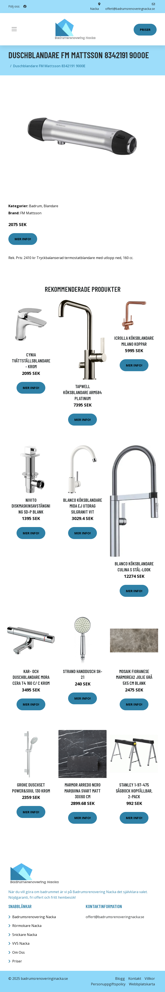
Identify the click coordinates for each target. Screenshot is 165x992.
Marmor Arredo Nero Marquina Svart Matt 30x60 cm (82, 790)
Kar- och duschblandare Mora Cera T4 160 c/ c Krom (31, 677)
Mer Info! (23, 239)
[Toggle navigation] (14, 29)
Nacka (94, 9)
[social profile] (25, 6)
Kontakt (134, 978)
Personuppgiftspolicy (108, 984)
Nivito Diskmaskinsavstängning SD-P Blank (31, 505)
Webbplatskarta (142, 984)
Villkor (150, 978)
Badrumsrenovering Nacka (34, 917)
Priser (145, 29)
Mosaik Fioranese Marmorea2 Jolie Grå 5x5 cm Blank (134, 677)
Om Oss (18, 952)
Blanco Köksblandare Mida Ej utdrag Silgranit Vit (82, 505)
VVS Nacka (20, 943)
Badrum (35, 206)
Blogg (120, 978)
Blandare (51, 206)
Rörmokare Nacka (26, 925)
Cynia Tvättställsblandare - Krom (31, 360)
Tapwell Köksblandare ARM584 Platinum (82, 392)
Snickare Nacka (24, 934)
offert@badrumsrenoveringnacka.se (115, 917)
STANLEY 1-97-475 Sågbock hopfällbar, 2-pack (134, 790)
